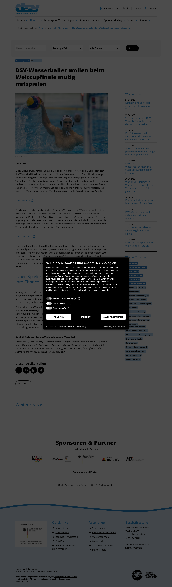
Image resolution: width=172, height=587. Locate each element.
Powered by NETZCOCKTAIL (114, 327)
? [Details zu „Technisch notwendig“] (79, 298)
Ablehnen (59, 317)
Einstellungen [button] (82, 327)
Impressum (51, 327)
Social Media (59, 303)
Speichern (86, 317)
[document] (86, 278)
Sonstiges (58, 308)
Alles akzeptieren (113, 317)
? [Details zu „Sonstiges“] (68, 308)
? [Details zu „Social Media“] (70, 303)
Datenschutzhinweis (66, 327)
